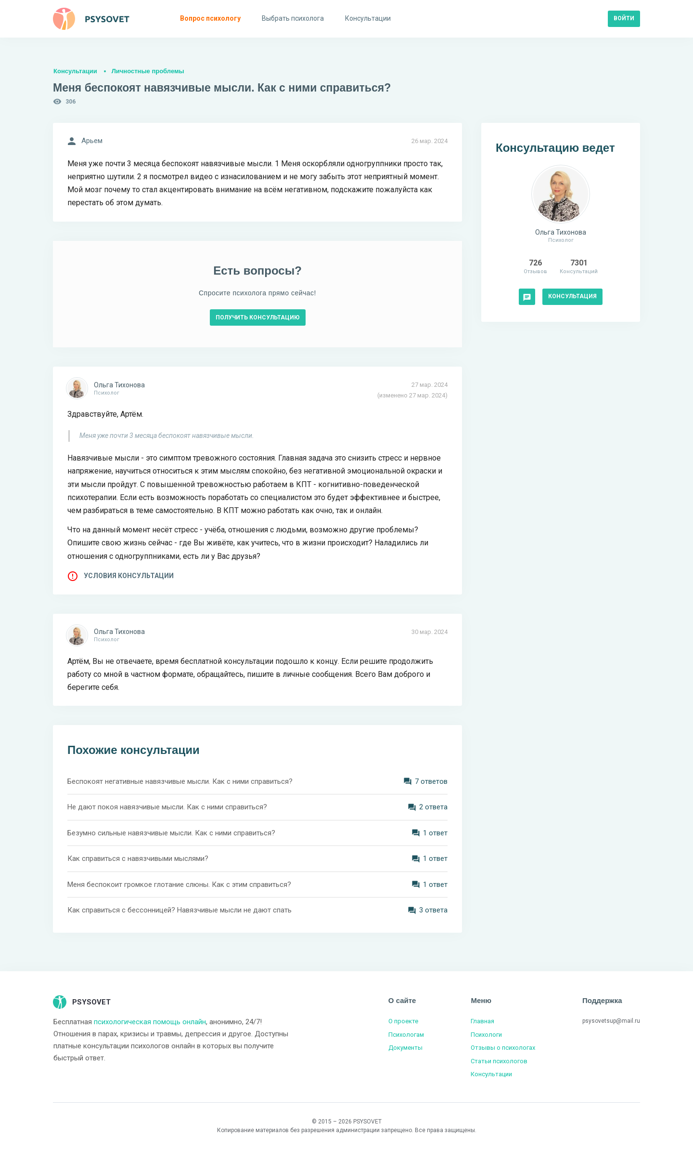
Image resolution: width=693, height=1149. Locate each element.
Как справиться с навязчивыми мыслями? (137, 858)
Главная (482, 1021)
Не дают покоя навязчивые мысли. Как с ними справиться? (167, 807)
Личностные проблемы (148, 71)
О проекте (403, 1021)
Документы (405, 1047)
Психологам (406, 1034)
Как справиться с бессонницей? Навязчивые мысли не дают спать (179, 910)
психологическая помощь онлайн (150, 1021)
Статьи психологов (499, 1061)
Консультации (75, 71)
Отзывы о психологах (503, 1047)
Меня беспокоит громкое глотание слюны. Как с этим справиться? (179, 884)
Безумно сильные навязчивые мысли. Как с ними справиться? (171, 833)
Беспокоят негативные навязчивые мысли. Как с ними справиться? (180, 781)
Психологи (486, 1034)
